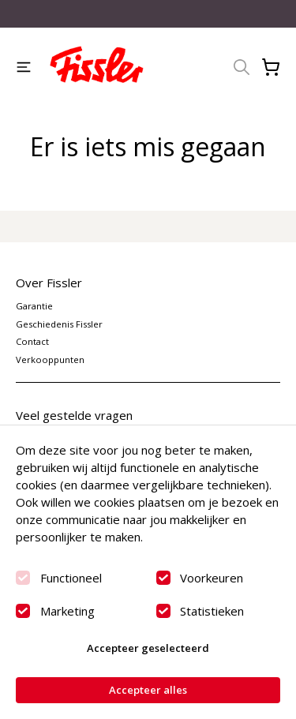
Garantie (34, 306)
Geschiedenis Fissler (59, 324)
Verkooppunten (50, 359)
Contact (32, 341)
